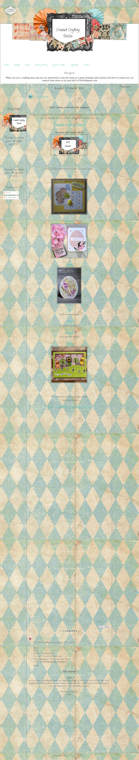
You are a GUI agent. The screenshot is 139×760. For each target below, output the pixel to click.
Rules (27, 65)
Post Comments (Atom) (76, 755)
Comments (10, 197)
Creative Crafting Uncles (67, 33)
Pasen (107, 624)
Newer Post (33, 749)
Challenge (95, 624)
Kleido (36, 638)
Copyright (74, 65)
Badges (17, 65)
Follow (14, 181)
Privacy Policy (41, 65)
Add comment (69, 672)
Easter (99, 624)
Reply (36, 665)
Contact (86, 65)
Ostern (103, 624)
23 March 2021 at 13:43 (50, 638)
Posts (7, 193)
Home (6, 65)
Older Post (105, 749)
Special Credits (59, 65)
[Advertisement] (14, 93)
